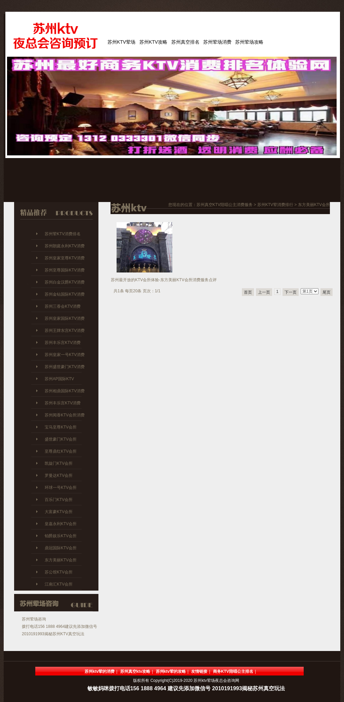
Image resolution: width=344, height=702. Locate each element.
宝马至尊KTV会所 (61, 427)
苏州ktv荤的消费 (100, 671)
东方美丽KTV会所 (61, 560)
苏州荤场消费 (217, 42)
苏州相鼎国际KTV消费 (65, 391)
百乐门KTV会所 (59, 499)
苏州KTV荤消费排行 (275, 204)
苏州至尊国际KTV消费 (65, 270)
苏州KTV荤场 (121, 42)
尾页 (326, 292)
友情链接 (199, 671)
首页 (248, 292)
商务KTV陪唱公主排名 (233, 671)
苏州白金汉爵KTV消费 (65, 282)
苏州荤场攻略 (249, 42)
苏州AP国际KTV (59, 379)
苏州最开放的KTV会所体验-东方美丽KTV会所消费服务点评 (164, 280)
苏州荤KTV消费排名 (63, 234)
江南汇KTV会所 (59, 584)
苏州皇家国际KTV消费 (65, 318)
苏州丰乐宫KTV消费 (63, 342)
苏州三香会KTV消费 (63, 306)
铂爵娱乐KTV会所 (61, 536)
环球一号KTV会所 (61, 487)
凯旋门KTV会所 (59, 463)
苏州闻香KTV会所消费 (65, 415)
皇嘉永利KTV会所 (61, 523)
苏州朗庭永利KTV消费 (65, 246)
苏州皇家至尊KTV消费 (65, 258)
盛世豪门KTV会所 (61, 439)
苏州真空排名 (185, 42)
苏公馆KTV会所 (59, 572)
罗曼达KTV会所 (59, 475)
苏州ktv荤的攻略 (171, 671)
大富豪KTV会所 (59, 511)
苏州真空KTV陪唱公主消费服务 (225, 204)
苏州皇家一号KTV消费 (65, 354)
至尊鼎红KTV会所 (61, 451)
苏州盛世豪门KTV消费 (65, 366)
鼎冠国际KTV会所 (61, 548)
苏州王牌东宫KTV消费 (65, 330)
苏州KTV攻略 (153, 42)
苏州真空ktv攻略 (135, 671)
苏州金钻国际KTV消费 (65, 294)
